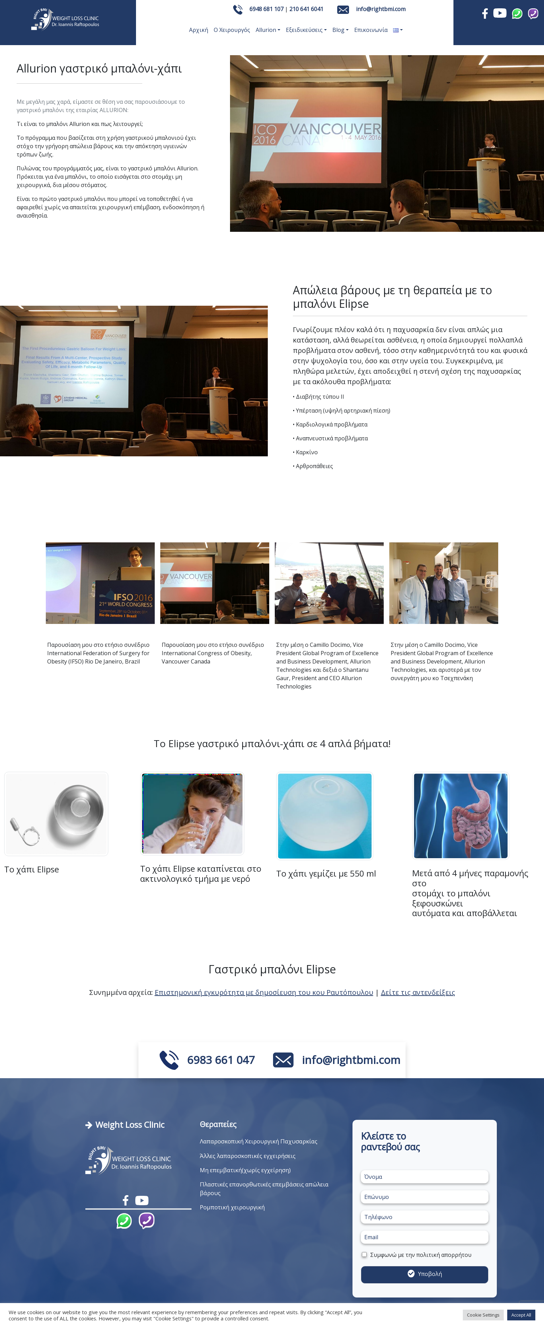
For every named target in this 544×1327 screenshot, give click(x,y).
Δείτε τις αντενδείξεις (418, 992)
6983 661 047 (221, 1060)
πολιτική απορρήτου (443, 1255)
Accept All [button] (521, 1315)
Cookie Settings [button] (483, 1315)
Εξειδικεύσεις (304, 30)
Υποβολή (430, 1274)
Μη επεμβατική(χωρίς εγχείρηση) (245, 1170)
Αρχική (198, 30)
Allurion (266, 30)
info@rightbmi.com (381, 9)
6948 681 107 (266, 9)
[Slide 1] (134, 447)
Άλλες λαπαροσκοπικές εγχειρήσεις (248, 1156)
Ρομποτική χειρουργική (232, 1207)
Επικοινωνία (371, 30)
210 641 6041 (306, 9)
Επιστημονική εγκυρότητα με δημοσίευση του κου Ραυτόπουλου (264, 992)
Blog (338, 30)
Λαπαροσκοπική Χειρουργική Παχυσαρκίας (258, 1141)
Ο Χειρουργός (232, 30)
